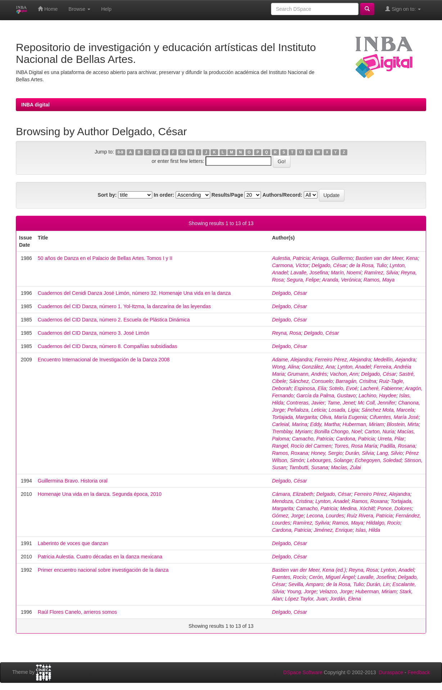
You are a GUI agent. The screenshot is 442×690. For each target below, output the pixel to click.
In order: (164, 195)
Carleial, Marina (289, 424)
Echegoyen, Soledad (378, 460)
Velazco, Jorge (335, 591)
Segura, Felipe (303, 280)
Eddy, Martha (325, 424)
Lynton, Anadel (354, 367)
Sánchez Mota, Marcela (387, 410)
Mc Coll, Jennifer (376, 403)
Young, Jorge (302, 591)
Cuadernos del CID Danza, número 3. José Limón (93, 333)
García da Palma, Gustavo (326, 395)
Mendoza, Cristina (292, 501)
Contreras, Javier (305, 403)
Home (48, 9)
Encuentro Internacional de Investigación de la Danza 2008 (104, 359)
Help (106, 9)
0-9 (120, 152)
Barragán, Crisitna (355, 381)
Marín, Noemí (346, 272)
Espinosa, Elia (310, 388)
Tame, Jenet (341, 403)
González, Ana (318, 367)
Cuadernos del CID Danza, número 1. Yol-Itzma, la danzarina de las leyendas (124, 306)
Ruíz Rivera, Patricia (370, 515)
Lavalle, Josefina (309, 272)
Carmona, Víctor (290, 265)
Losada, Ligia (343, 410)
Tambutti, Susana (308, 467)
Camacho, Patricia (312, 439)
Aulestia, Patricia (291, 258)
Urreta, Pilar (391, 439)
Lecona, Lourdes (325, 515)
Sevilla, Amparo (306, 584)
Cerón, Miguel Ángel (332, 577)
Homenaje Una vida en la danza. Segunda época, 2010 (100, 494)
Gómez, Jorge (288, 515)
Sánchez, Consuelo (311, 381)
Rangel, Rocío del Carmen (302, 446)
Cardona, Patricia (355, 439)
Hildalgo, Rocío (383, 523)
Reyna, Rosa (286, 333)
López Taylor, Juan (306, 599)
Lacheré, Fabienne (381, 388)
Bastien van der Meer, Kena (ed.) (309, 570)
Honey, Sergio (327, 453)
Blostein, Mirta (403, 424)
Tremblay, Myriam (292, 431)
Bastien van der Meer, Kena (387, 258)
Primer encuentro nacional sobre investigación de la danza (103, 570)
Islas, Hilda (368, 530)
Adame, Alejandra (292, 359)
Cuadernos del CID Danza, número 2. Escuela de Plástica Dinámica (114, 320)
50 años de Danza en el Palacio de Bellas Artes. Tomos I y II (105, 258)
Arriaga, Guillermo (332, 258)
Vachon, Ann (344, 374)
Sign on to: (403, 9)
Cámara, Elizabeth (293, 494)
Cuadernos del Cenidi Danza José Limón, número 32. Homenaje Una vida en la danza (134, 293)
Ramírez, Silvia (381, 272)
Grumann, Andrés (307, 374)
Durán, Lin (378, 584)
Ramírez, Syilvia (311, 523)
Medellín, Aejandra (394, 359)
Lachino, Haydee (377, 395)
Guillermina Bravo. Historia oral (73, 481)
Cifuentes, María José (394, 417)
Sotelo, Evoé (343, 388)
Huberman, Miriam (363, 424)
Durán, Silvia (359, 453)
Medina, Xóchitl (357, 508)
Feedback (419, 672)
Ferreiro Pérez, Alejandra (343, 359)
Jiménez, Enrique (333, 530)
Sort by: (107, 195)
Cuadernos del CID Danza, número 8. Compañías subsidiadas (107, 346)
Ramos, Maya (379, 280)
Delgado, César (328, 265)
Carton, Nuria (379, 431)
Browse (79, 9)
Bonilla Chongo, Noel (338, 431)
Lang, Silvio (390, 453)
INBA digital (35, 105)
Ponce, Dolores (394, 508)
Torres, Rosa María (355, 446)
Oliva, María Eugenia (343, 417)
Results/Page (227, 195)
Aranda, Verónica (341, 280)
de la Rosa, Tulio (368, 265)
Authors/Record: (282, 195)
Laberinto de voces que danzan (73, 543)
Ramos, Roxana (290, 453)
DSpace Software (303, 672)
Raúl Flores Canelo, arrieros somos (77, 612)
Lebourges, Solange (329, 460)
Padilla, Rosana (397, 446)
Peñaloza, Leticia (307, 410)
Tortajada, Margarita (294, 417)
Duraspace (391, 672)
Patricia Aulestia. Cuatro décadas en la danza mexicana (100, 556)
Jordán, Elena (345, 599)
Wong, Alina (285, 367)
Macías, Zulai (346, 467)
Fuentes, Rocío (289, 577)
